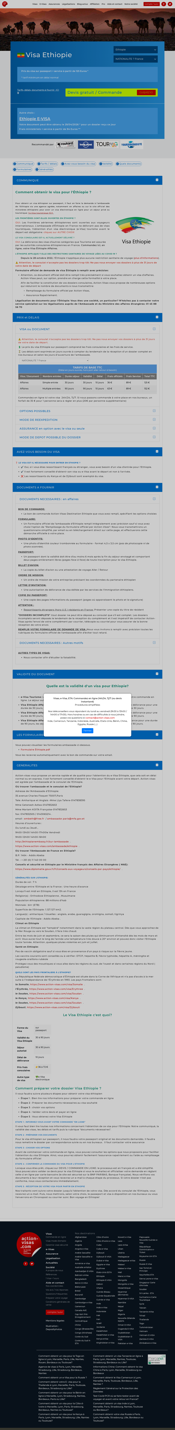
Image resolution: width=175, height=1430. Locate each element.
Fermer (88, 730)
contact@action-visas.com (100, 718)
